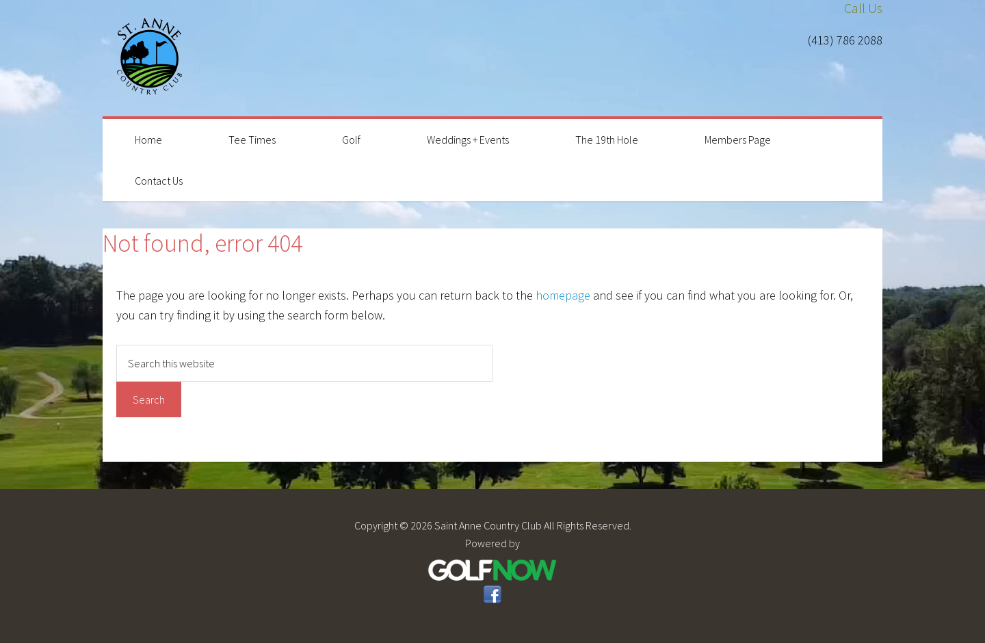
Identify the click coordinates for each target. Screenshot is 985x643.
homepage (563, 295)
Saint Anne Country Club (150, 58)
